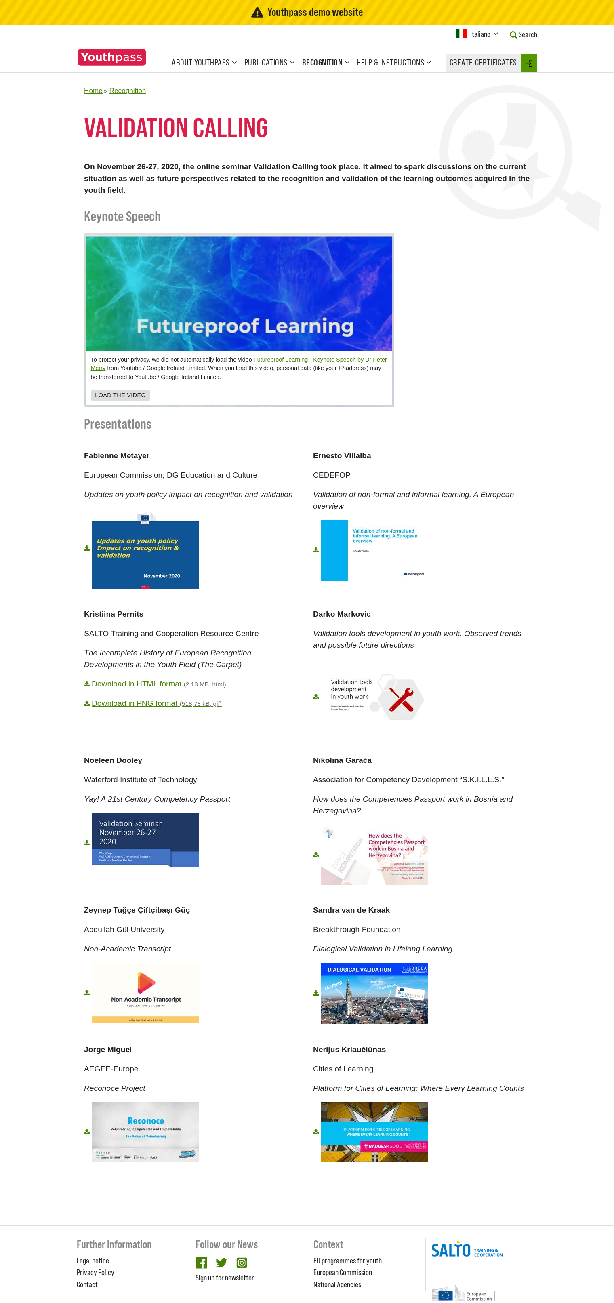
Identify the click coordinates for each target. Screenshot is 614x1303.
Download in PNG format (157, 703)
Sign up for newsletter (225, 1277)
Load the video (120, 395)
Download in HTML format (159, 684)
